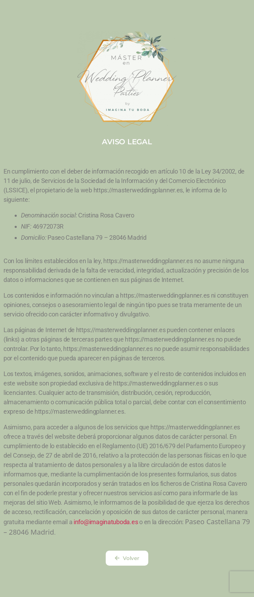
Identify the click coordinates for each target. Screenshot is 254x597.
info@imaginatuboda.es (106, 522)
